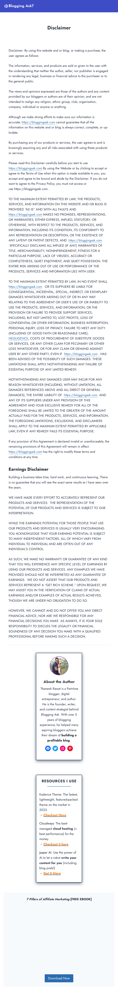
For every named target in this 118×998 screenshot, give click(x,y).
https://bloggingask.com (38, 122)
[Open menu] (111, 6)
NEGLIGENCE (18, 338)
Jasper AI (45, 852)
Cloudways (46, 823)
